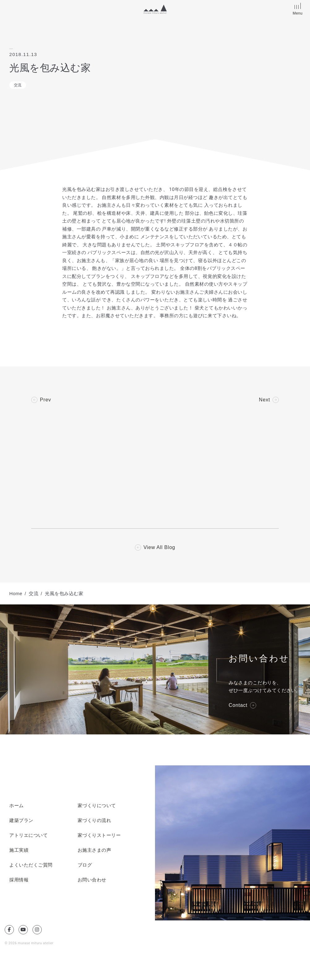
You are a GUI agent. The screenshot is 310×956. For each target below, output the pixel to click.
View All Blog (159, 547)
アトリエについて (28, 835)
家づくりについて (97, 805)
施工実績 (18, 850)
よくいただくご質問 (31, 865)
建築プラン (21, 820)
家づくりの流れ (94, 820)
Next (264, 399)
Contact (238, 705)
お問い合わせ (92, 880)
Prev (45, 399)
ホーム (16, 805)
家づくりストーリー (99, 835)
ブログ (85, 865)
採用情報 (18, 880)
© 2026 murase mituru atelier (29, 943)
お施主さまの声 (94, 850)
